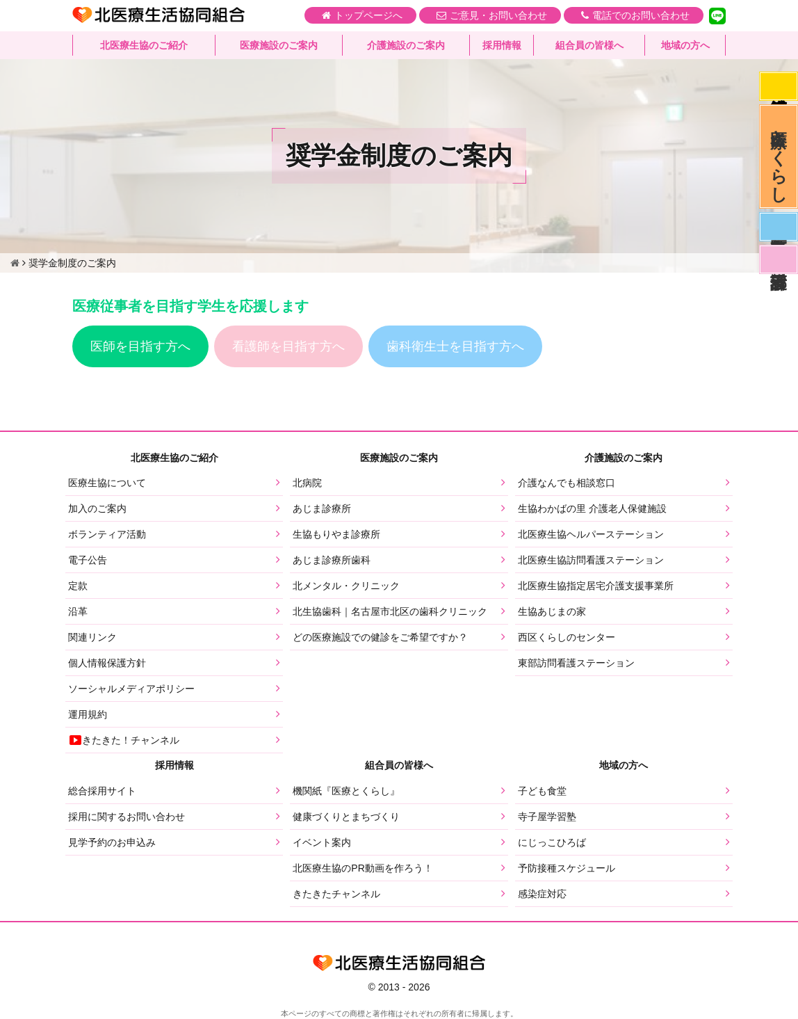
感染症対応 (778, 86)
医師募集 (778, 226)
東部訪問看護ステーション (576, 662)
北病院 (307, 482)
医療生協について (107, 482)
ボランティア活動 (107, 534)
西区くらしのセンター (566, 637)
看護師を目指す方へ (288, 346)
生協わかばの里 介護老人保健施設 (592, 508)
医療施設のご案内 (279, 45)
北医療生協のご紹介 (144, 45)
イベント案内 (322, 842)
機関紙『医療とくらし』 (346, 790)
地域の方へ (685, 45)
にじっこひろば (552, 842)
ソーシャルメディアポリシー (131, 688)
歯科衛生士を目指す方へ (455, 346)
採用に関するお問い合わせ (126, 816)
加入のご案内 (97, 508)
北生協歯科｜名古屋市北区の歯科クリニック (390, 611)
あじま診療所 (322, 508)
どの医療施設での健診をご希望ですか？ (380, 637)
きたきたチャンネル (336, 893)
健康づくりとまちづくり (346, 816)
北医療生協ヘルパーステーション (591, 534)
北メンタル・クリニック (346, 585)
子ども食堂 (542, 790)
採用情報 (501, 45)
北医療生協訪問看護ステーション (591, 559)
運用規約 (87, 714)
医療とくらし (779, 156)
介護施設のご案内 (406, 45)
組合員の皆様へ (589, 45)
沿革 (78, 611)
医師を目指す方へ (140, 346)
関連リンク (92, 637)
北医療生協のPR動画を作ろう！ (362, 868)
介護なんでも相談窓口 (566, 482)
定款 (78, 585)
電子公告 (87, 559)
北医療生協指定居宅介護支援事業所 (596, 585)
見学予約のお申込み (112, 842)
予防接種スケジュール (566, 868)
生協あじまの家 (552, 611)
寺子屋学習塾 (547, 816)
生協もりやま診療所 (336, 534)
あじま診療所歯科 (331, 559)
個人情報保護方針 (107, 662)
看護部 (778, 259)
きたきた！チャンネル (123, 740)
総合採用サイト (102, 790)
